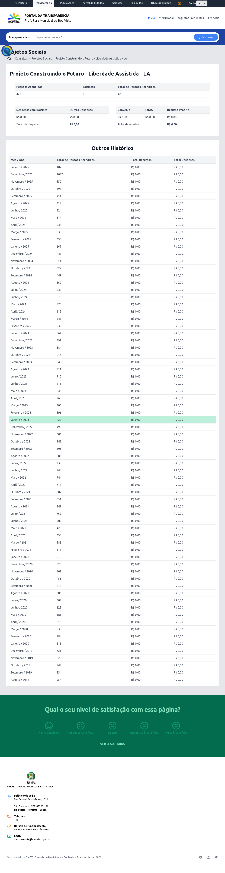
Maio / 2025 (18, 217)
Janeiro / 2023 (20, 419)
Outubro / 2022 (20, 441)
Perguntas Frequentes (190, 18)
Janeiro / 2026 (20, 167)
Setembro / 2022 (21, 448)
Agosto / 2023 (20, 369)
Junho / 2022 (19, 470)
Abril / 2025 (18, 224)
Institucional (166, 18)
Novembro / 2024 (22, 261)
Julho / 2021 (19, 513)
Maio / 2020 (18, 614)
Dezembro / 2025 (22, 174)
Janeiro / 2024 (20, 333)
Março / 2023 (19, 405)
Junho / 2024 (19, 297)
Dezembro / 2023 (22, 340)
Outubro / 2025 (20, 188)
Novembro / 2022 (22, 434)
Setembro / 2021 (21, 499)
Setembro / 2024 (21, 275)
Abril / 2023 (18, 398)
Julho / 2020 (19, 600)
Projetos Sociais (41, 58)
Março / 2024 (19, 318)
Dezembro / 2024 (22, 253)
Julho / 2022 (19, 463)
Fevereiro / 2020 (21, 636)
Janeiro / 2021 (20, 557)
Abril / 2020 (18, 621)
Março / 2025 (19, 232)
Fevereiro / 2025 (21, 239)
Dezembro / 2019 (22, 650)
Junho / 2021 (19, 520)
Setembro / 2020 (21, 585)
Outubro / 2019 (20, 665)
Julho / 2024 (19, 289)
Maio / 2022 (18, 477)
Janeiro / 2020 (20, 643)
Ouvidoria (213, 18)
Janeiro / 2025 (20, 246)
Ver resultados (112, 744)
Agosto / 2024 (20, 282)
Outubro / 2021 (20, 492)
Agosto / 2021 (20, 506)
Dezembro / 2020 (22, 564)
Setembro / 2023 (21, 362)
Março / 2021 (19, 542)
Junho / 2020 (19, 607)
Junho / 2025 (19, 210)
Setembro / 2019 (21, 672)
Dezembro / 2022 (22, 427)
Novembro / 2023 (22, 347)
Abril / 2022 (18, 484)
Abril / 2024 (18, 311)
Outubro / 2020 (20, 578)
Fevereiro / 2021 (21, 549)
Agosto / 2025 (20, 203)
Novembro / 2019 (22, 658)
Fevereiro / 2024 (21, 326)
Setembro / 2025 (21, 196)
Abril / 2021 (18, 535)
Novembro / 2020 (22, 571)
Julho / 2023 (19, 376)
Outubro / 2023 (20, 354)
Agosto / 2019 (20, 679)
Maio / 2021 (18, 528)
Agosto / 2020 (20, 593)
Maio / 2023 (18, 390)
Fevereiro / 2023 (21, 412)
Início (151, 18)
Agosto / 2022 (20, 455)
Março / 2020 (19, 629)
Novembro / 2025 (22, 181)
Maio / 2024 (18, 304)
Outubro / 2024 (20, 268)
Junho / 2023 (19, 383)
